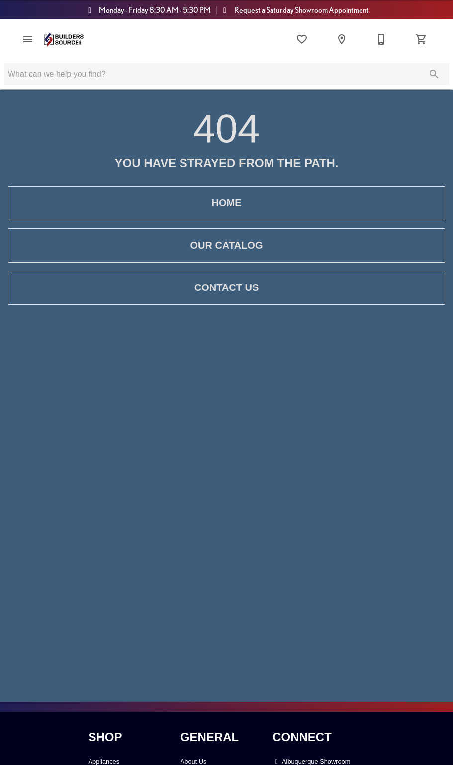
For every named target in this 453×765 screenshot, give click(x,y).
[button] (28, 39)
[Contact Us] (381, 39)
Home (226, 203)
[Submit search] (434, 74)
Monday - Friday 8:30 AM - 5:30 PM (146, 9)
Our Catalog (226, 245)
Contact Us (226, 287)
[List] (302, 39)
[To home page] (64, 39)
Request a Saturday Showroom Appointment (295, 9)
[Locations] (342, 39)
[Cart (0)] (421, 39)
